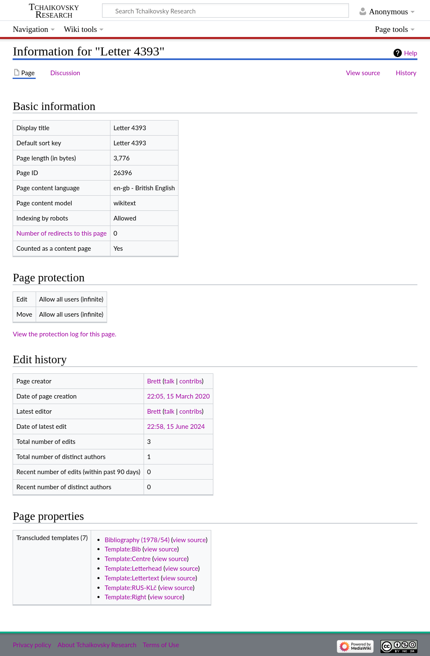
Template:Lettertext (132, 578)
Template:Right (125, 597)
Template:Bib (123, 549)
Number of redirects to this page (61, 233)
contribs (190, 381)
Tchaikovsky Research (54, 10)
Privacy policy (32, 644)
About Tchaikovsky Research (97, 644)
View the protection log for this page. (64, 334)
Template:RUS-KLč (130, 587)
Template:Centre (127, 558)
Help (410, 53)
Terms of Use (161, 644)
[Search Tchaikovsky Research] (225, 10)
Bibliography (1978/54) (137, 539)
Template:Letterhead (133, 568)
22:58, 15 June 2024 (176, 426)
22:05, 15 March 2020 (178, 396)
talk (169, 381)
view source (189, 539)
